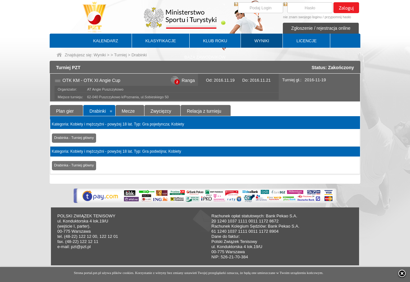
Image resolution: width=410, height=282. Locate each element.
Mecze (128, 111)
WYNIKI (261, 40)
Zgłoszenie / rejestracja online (320, 28)
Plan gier (65, 111)
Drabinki (97, 111)
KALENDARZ (105, 40)
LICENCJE (306, 40)
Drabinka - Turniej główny (74, 138)
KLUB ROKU (215, 40)
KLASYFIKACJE (160, 40)
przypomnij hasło (337, 17)
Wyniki (100, 54)
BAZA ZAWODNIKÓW (205, 57)
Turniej (120, 54)
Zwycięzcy (161, 111)
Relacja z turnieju (204, 111)
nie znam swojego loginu (302, 17)
